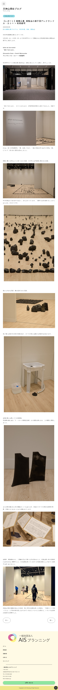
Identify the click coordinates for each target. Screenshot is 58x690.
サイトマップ (6, 661)
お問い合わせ (29, 682)
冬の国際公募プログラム (10, 29)
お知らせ (5, 657)
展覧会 (33, 29)
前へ (51, 620)
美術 (28, 29)
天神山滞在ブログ (8, 16)
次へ (6, 620)
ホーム (4, 646)
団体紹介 (5, 650)
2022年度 (22, 29)
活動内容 (5, 653)
